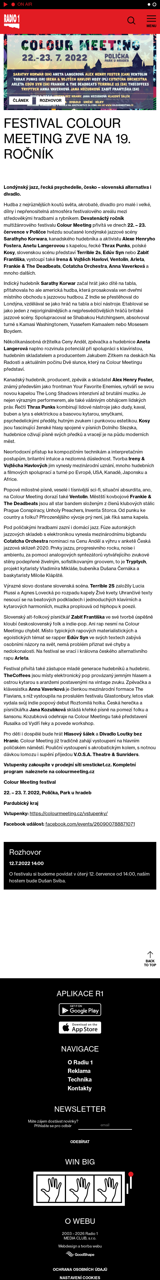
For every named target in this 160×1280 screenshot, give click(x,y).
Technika (80, 1079)
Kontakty (80, 1088)
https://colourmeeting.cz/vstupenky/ (69, 813)
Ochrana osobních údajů (80, 1269)
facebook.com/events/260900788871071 (90, 824)
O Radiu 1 (80, 1062)
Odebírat (80, 1141)
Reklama (79, 1071)
